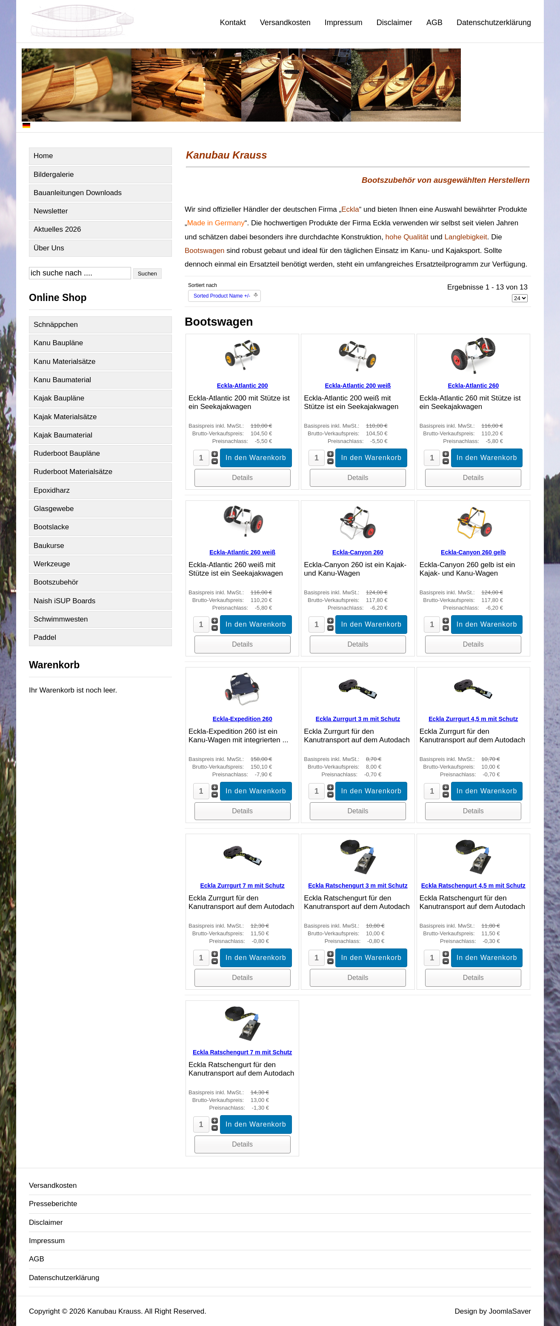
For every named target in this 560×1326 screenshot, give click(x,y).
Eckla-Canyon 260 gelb (473, 552)
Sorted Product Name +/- (222, 296)
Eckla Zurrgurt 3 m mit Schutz (358, 719)
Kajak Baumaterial (63, 435)
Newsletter (51, 211)
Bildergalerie (54, 174)
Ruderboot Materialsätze (73, 472)
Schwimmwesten (61, 619)
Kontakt (233, 22)
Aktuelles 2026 (57, 229)
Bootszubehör (56, 582)
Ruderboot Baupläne (67, 453)
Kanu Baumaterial (62, 380)
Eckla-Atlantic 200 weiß (358, 385)
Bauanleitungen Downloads (78, 193)
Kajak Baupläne (59, 398)
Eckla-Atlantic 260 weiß (242, 552)
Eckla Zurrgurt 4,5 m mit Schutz (473, 719)
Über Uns (49, 248)
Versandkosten (285, 22)
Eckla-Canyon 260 (357, 552)
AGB (434, 22)
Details (242, 477)
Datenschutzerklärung (494, 22)
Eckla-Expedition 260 (242, 719)
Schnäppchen (56, 325)
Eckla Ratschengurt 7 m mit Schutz (242, 1052)
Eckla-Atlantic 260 (473, 385)
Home (43, 156)
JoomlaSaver (510, 1311)
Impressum (344, 22)
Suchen (147, 273)
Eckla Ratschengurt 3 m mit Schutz (357, 885)
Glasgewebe (54, 509)
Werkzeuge (52, 564)
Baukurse (49, 546)
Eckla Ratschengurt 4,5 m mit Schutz (473, 885)
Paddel (45, 637)
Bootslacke (51, 527)
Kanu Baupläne (58, 343)
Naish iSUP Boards (64, 601)
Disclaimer (394, 22)
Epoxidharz (52, 490)
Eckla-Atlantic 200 (242, 385)
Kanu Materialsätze (65, 362)
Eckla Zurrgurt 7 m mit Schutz (242, 885)
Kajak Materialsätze (65, 417)
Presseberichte (53, 1204)
